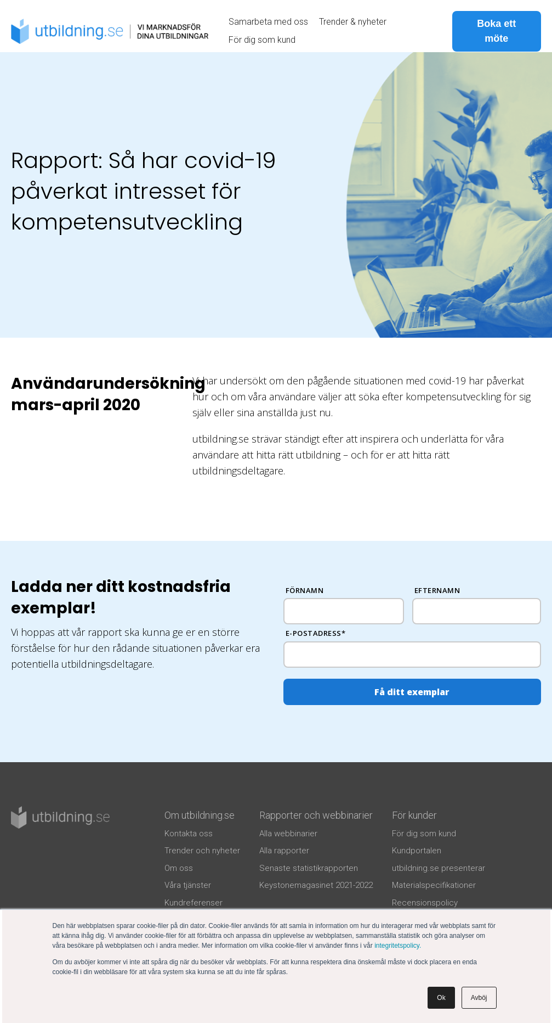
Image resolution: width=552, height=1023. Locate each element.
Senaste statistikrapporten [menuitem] (308, 868)
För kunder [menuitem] (414, 815)
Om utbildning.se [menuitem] (199, 815)
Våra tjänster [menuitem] (187, 885)
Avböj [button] (479, 998)
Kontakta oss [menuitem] (188, 833)
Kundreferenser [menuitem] (193, 903)
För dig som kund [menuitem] (262, 40)
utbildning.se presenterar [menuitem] (438, 868)
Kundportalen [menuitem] (416, 851)
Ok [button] (441, 998)
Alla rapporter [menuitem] (284, 851)
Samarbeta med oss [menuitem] (268, 21)
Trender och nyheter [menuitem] (202, 851)
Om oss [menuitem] (178, 868)
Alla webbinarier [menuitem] (288, 833)
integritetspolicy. (397, 945)
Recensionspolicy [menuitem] (425, 903)
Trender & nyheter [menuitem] (352, 21)
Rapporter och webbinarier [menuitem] (316, 815)
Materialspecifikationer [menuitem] (434, 885)
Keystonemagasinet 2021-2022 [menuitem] (316, 885)
